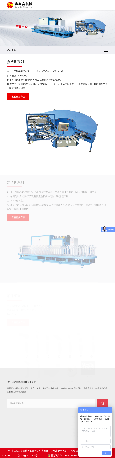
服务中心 (13, 440)
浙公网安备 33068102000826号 (64, 455)
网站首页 (13, 422)
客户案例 (13, 433)
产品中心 (13, 429)
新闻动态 (13, 436)
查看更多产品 (18, 96)
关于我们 (13, 426)
